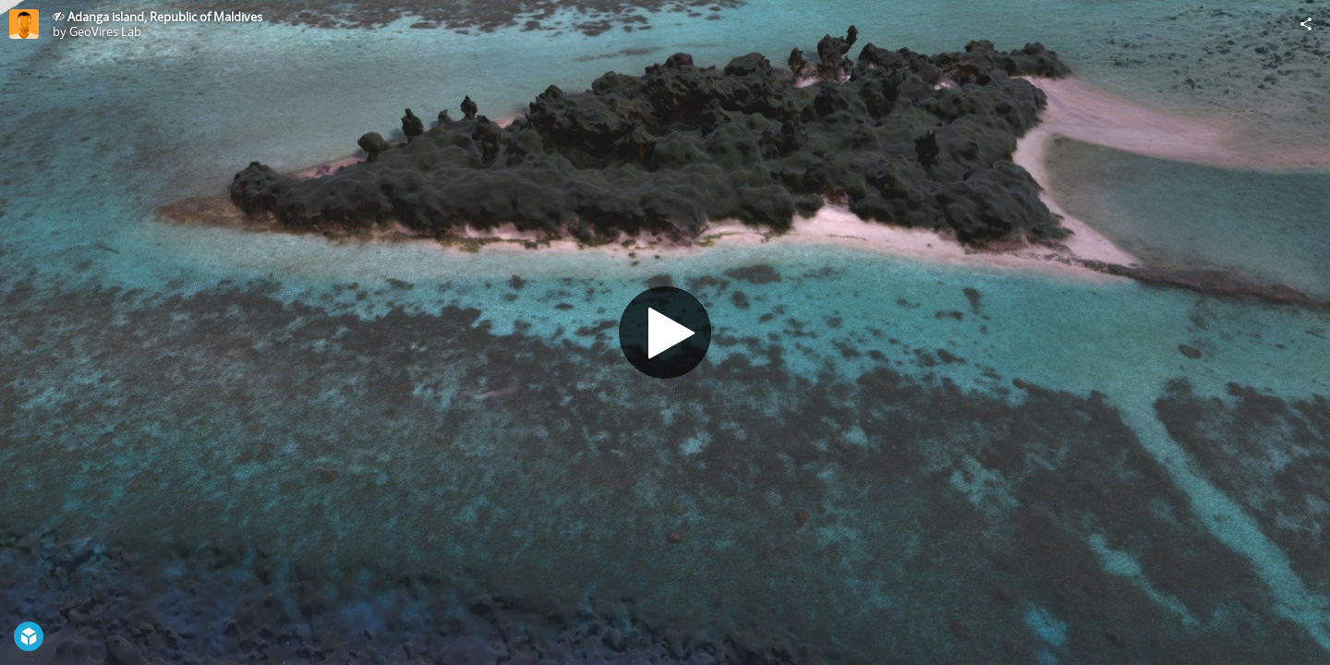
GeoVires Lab (105, 31)
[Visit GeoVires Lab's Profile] (24, 24)
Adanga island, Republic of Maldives (164, 16)
